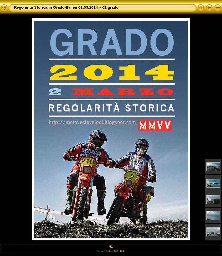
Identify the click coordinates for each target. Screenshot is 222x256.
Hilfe (122, 250)
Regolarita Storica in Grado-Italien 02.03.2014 (56, 7)
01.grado (110, 7)
